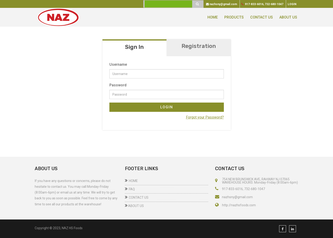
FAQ (130, 189)
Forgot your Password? (205, 117)
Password (117, 85)
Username (118, 64)
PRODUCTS (234, 17)
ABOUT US (288, 17)
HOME (212, 17)
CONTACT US (261, 17)
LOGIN (166, 107)
